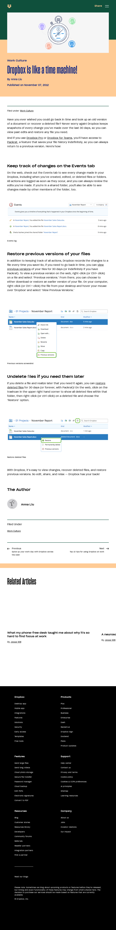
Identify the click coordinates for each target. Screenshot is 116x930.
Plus (62, 704)
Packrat (12, 142)
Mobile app (20, 708)
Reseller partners (22, 846)
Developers (20, 832)
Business (64, 713)
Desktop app (20, 704)
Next (87, 550)
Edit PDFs (19, 791)
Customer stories (22, 822)
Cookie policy (67, 777)
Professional (66, 708)
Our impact (66, 832)
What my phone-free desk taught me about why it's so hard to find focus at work (48, 634)
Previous (32, 551)
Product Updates (68, 746)
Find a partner (21, 855)
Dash (63, 722)
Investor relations (69, 827)
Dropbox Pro (35, 137)
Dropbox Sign (67, 732)
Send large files (21, 763)
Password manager (23, 782)
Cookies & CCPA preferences (73, 782)
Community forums (23, 836)
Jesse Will (16, 642)
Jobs (63, 822)
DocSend (65, 736)
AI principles (66, 786)
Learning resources (69, 796)
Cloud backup (21, 786)
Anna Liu (16, 79)
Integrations (20, 713)
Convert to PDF (21, 800)
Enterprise (65, 718)
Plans (63, 741)
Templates (19, 736)
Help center (66, 763)
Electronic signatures (24, 796)
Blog (16, 818)
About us (65, 818)
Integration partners (24, 850)
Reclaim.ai (65, 727)
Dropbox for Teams (59, 137)
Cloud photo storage (24, 772)
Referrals (18, 841)
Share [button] (98, 6)
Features (18, 718)
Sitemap (64, 791)
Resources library (22, 827)
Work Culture (17, 60)
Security (18, 727)
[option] (47, 634)
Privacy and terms (69, 772)
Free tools (19, 741)
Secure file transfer (23, 777)
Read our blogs (21, 877)
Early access (20, 732)
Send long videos (22, 768)
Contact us (66, 768)
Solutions (19, 722)
